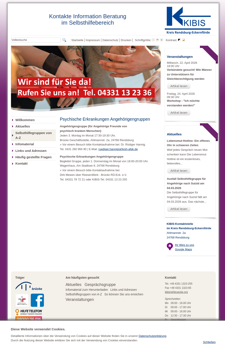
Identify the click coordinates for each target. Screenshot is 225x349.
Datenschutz (110, 40)
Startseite (77, 40)
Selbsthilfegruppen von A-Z (33, 135)
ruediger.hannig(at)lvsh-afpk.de (118, 149)
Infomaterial (24, 144)
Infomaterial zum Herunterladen (86, 289)
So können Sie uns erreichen (123, 294)
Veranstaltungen (79, 299)
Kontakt (21, 163)
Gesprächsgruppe (100, 284)
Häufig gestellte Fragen (33, 157)
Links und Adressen (31, 151)
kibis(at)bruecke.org (176, 292)
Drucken (126, 40)
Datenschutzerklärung (152, 343)
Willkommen (25, 120)
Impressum (93, 40)
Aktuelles (22, 126)
